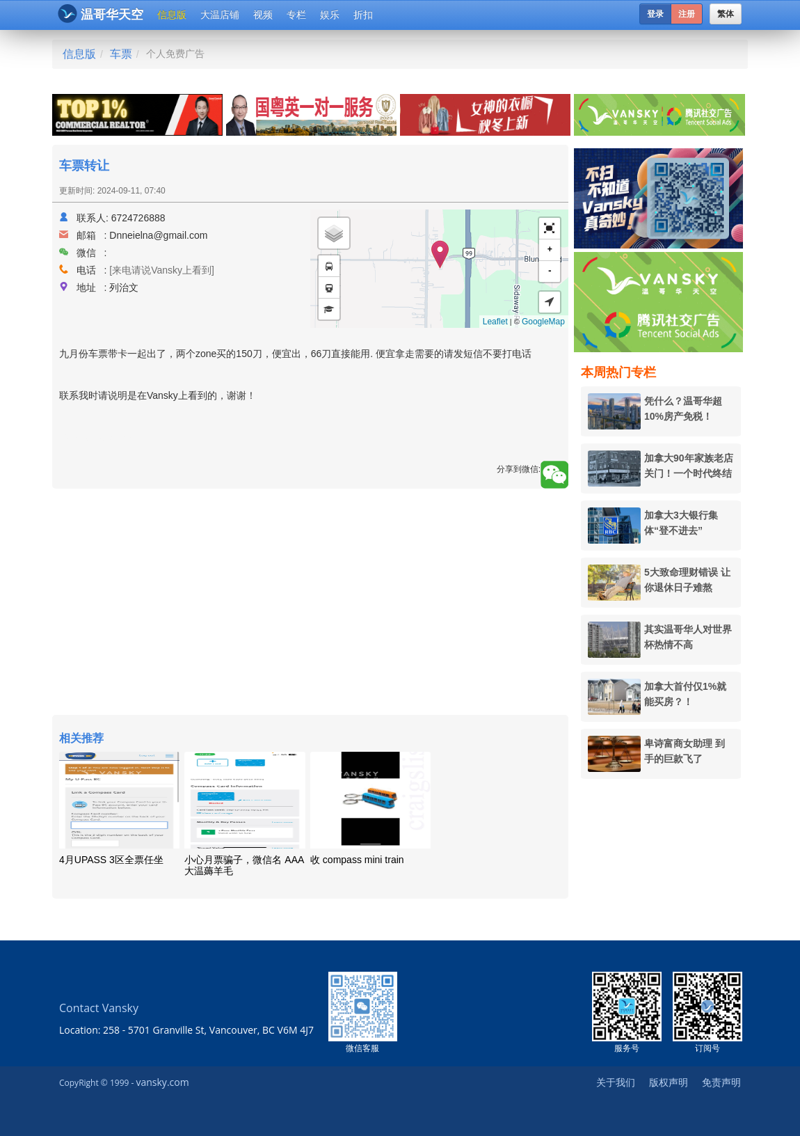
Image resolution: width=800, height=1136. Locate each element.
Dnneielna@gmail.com (158, 235)
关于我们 (615, 1082)
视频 (263, 14)
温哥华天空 (100, 13)
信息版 (171, 14)
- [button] (549, 271)
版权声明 (668, 1082)
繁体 (725, 14)
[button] (549, 228)
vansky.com (162, 1082)
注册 (686, 14)
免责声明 (721, 1082)
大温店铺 (219, 14)
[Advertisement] (310, 603)
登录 (655, 14)
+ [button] (549, 249)
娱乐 (329, 14)
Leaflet (495, 321)
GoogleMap (543, 321)
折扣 (363, 14)
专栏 (296, 14)
